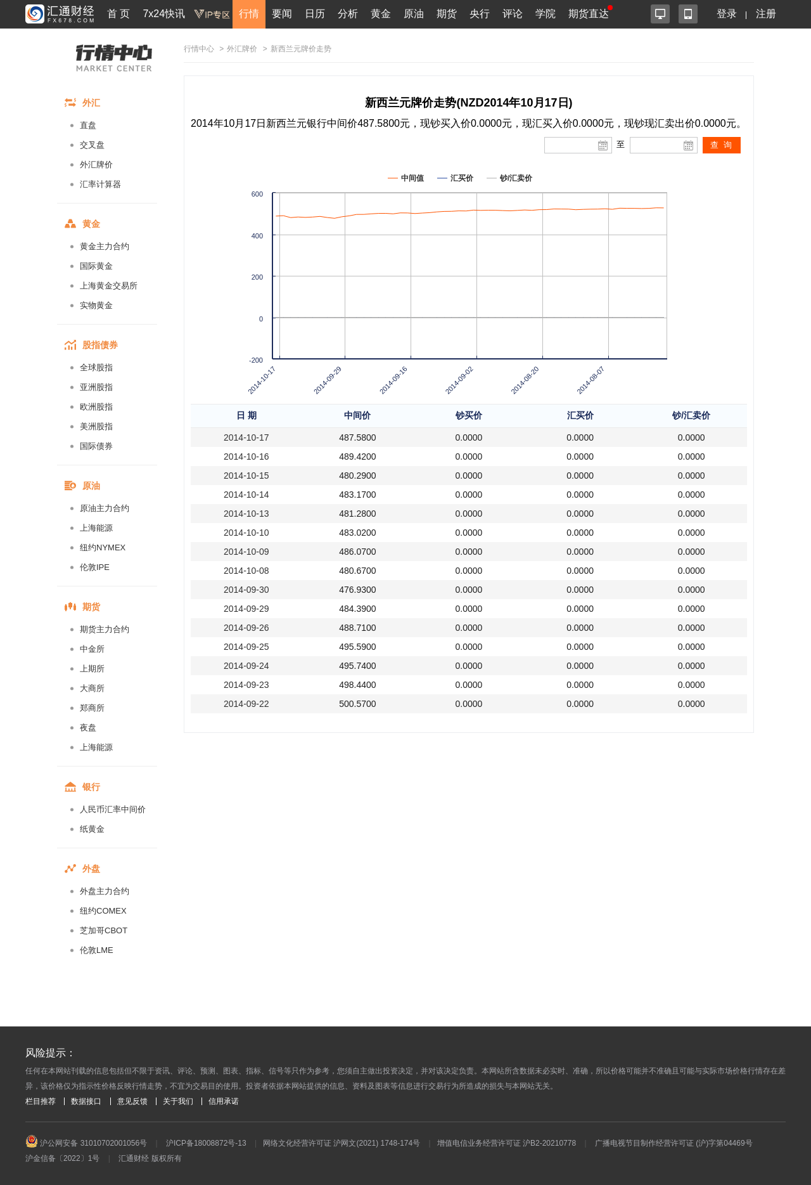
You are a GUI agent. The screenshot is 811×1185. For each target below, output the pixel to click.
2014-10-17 (246, 437)
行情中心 (199, 48)
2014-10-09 (246, 552)
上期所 (92, 668)
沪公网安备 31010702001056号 (86, 1143)
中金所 (92, 649)
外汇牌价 (96, 164)
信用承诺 (223, 1101)
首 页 (118, 13)
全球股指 (96, 367)
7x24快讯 (164, 13)
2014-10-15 (246, 475)
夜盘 (88, 727)
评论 (512, 13)
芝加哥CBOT (103, 930)
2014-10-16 (246, 456)
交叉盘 (92, 145)
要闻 (282, 13)
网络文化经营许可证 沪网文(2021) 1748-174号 (341, 1143)
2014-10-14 (246, 494)
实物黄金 (96, 305)
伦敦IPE (95, 567)
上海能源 (96, 528)
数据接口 (86, 1101)
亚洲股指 (96, 387)
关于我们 (178, 1101)
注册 (766, 13)
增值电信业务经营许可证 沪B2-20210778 (506, 1143)
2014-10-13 (246, 513)
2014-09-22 (246, 704)
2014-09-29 (246, 609)
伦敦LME (96, 950)
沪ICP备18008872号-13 (206, 1143)
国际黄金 (96, 266)
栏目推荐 (40, 1101)
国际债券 (96, 446)
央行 (479, 13)
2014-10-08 (246, 571)
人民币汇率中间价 (113, 809)
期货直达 (588, 13)
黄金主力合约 (104, 246)
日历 (315, 13)
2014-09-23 (246, 685)
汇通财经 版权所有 (149, 1158)
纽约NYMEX (102, 547)
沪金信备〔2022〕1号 (62, 1158)
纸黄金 (92, 829)
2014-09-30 (246, 590)
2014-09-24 (246, 666)
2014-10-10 (246, 533)
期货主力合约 (104, 629)
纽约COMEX (103, 911)
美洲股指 (96, 426)
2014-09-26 (246, 628)
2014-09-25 (246, 647)
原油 (414, 13)
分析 (348, 13)
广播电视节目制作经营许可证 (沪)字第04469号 (674, 1143)
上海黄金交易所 (108, 285)
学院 (545, 13)
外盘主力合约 (104, 891)
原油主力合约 (104, 508)
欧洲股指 (96, 406)
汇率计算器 (100, 184)
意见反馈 (132, 1101)
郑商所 (92, 708)
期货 (447, 13)
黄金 (381, 13)
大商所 (92, 688)
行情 (249, 13)
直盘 (88, 125)
